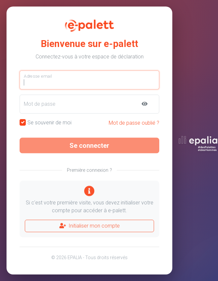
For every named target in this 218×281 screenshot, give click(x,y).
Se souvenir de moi (49, 122)
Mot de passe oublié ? (134, 123)
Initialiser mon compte (89, 228)
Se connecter (89, 147)
